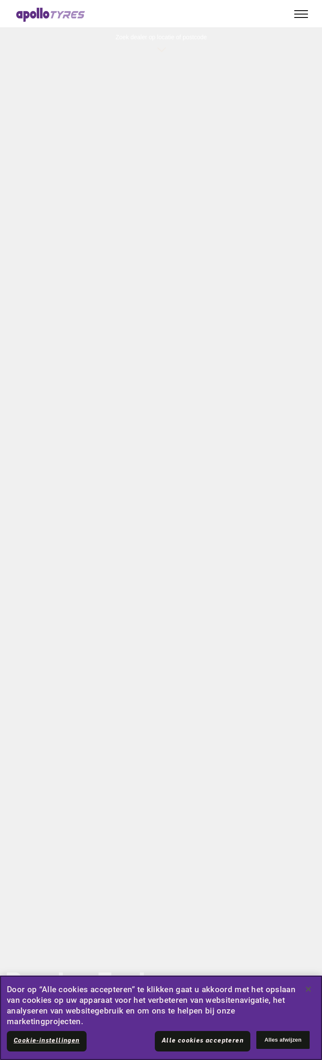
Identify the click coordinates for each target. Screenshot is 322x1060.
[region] (161, 1018)
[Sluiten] (308, 989)
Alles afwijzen (283, 1040)
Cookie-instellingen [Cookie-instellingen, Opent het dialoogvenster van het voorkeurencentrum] (47, 1041)
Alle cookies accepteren (203, 1041)
